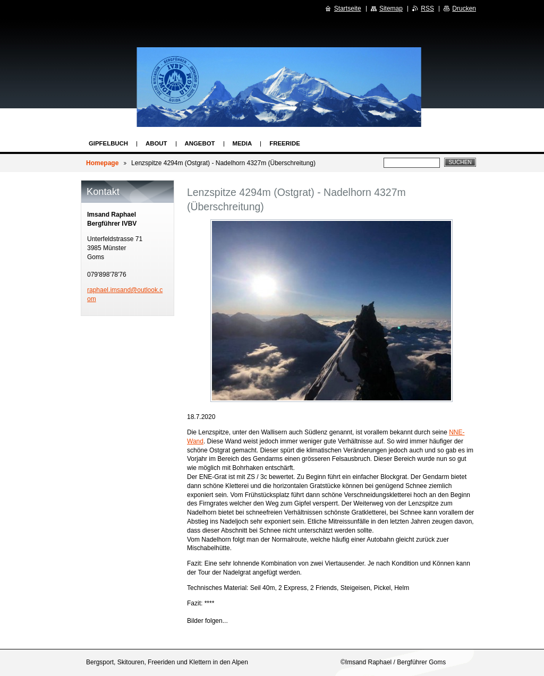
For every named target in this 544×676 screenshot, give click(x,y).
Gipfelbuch (108, 143)
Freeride (284, 143)
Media (242, 143)
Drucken (464, 8)
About (156, 143)
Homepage (102, 163)
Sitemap (391, 8)
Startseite (347, 8)
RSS (427, 8)
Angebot (200, 143)
